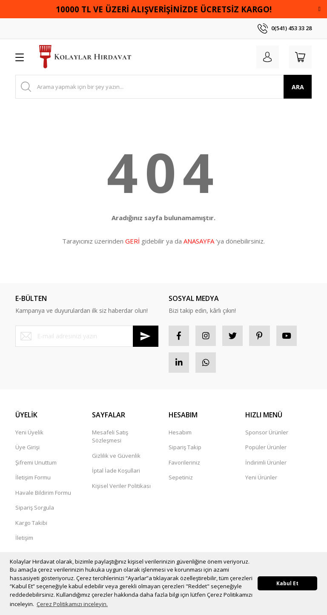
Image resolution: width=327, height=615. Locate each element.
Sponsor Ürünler (266, 434)
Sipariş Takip (185, 449)
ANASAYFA (199, 241)
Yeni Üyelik (29, 434)
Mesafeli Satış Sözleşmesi (110, 438)
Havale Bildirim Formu (43, 494)
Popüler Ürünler (266, 449)
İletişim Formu (33, 479)
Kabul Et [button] (287, 583)
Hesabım (180, 434)
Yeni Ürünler (261, 479)
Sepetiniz (181, 479)
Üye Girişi (27, 449)
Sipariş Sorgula (34, 509)
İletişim (24, 539)
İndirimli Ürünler (266, 464)
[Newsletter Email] (86, 336)
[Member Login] (266, 57)
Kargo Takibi (31, 524)
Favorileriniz (184, 464)
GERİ (132, 241)
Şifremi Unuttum (36, 464)
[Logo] (85, 57)
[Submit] (145, 336)
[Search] (163, 87)
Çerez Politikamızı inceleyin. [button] (72, 604)
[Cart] (300, 57)
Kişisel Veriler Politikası (121, 487)
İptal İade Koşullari (116, 472)
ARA (298, 87)
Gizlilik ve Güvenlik (116, 457)
